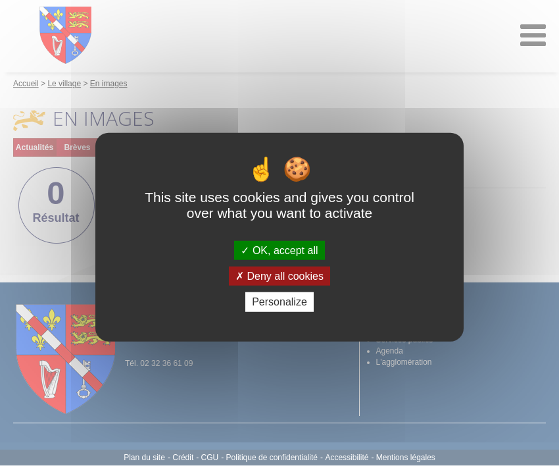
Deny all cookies (279, 276)
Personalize (279, 301)
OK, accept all (279, 250)
